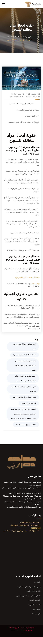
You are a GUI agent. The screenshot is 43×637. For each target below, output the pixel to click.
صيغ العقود (36, 609)
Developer (17, 94)
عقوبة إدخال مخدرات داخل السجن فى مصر (23, 388)
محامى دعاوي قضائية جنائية (26, 424)
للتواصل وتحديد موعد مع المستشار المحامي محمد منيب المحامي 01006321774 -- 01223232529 (23, 414)
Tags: (37, 339)
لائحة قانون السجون (29, 403)
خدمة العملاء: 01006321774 (29, 522)
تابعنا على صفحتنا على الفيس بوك (27, 277)
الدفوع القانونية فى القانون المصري (28, 596)
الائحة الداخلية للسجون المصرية (24, 355)
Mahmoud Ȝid (16, 630)
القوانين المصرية (34, 600)
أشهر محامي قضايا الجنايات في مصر (24, 346)
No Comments (16, 97)
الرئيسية (28, 36)
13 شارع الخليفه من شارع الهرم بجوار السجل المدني (21, 531)
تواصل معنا (36, 283)
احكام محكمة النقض (33, 591)
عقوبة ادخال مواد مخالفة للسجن (24, 397)
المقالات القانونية (16, 36)
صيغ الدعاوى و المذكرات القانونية (29, 587)
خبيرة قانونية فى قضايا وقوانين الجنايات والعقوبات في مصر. (25, 378)
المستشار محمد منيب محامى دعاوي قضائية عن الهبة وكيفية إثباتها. (25, 365)
